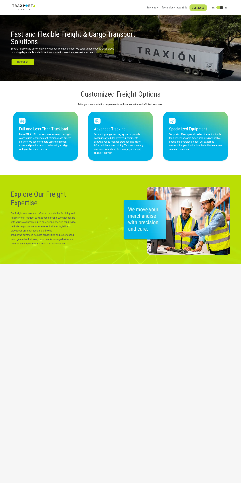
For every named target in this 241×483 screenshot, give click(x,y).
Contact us (198, 7)
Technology (168, 7)
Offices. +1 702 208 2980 (24, 428)
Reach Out (172, 371)
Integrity (42, 459)
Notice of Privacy (23, 459)
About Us (182, 7)
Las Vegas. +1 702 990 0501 (26, 421)
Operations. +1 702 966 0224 (26, 425)
